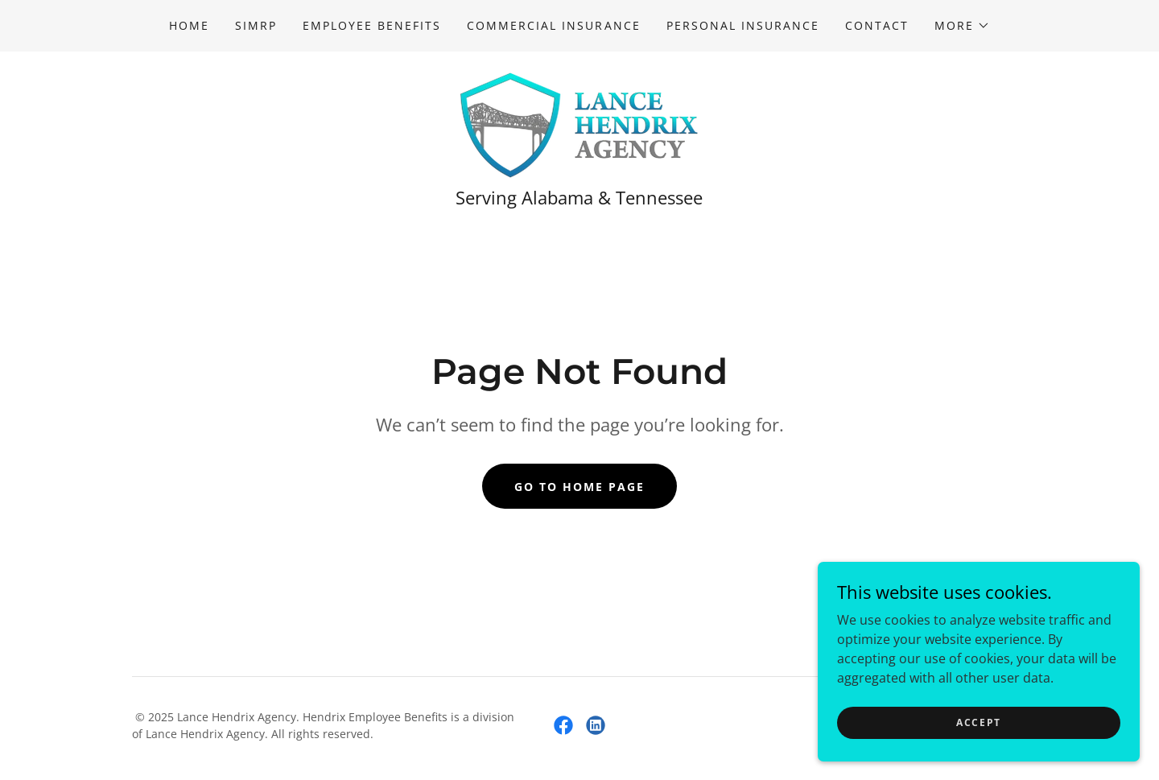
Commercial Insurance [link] (553, 25)
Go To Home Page (579, 486)
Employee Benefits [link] (372, 25)
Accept (978, 722)
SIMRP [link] (256, 25)
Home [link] (189, 25)
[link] (579, 124)
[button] (962, 25)
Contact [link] (877, 25)
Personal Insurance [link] (742, 25)
